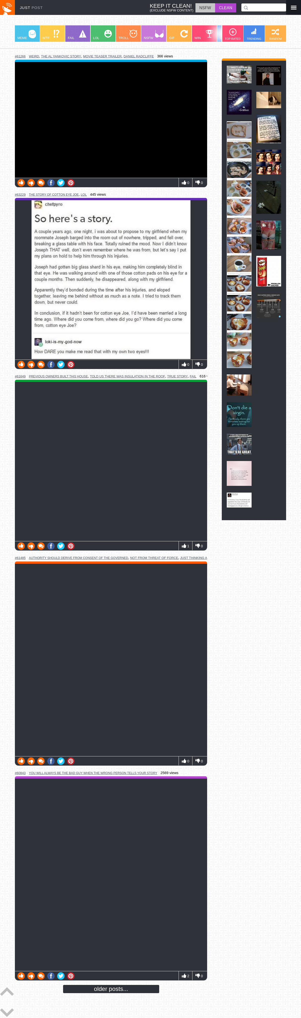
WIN (203, 35)
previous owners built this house (58, 376)
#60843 (20, 773)
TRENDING (254, 34)
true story (177, 376)
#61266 (20, 56)
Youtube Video (111, 120)
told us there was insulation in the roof (127, 376)
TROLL (127, 35)
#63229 (20, 194)
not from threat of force (154, 558)
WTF (50, 35)
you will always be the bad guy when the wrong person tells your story (93, 773)
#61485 (20, 558)
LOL (102, 35)
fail (193, 376)
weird (34, 56)
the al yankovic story (61, 56)
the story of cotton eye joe (54, 194)
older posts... (111, 988)
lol (84, 194)
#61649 (20, 376)
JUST (31, 7)
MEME (26, 35)
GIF (178, 35)
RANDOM (275, 34)
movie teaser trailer (102, 56)
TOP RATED (233, 34)
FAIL (77, 35)
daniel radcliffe (139, 56)
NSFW (154, 35)
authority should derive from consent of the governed (78, 558)
